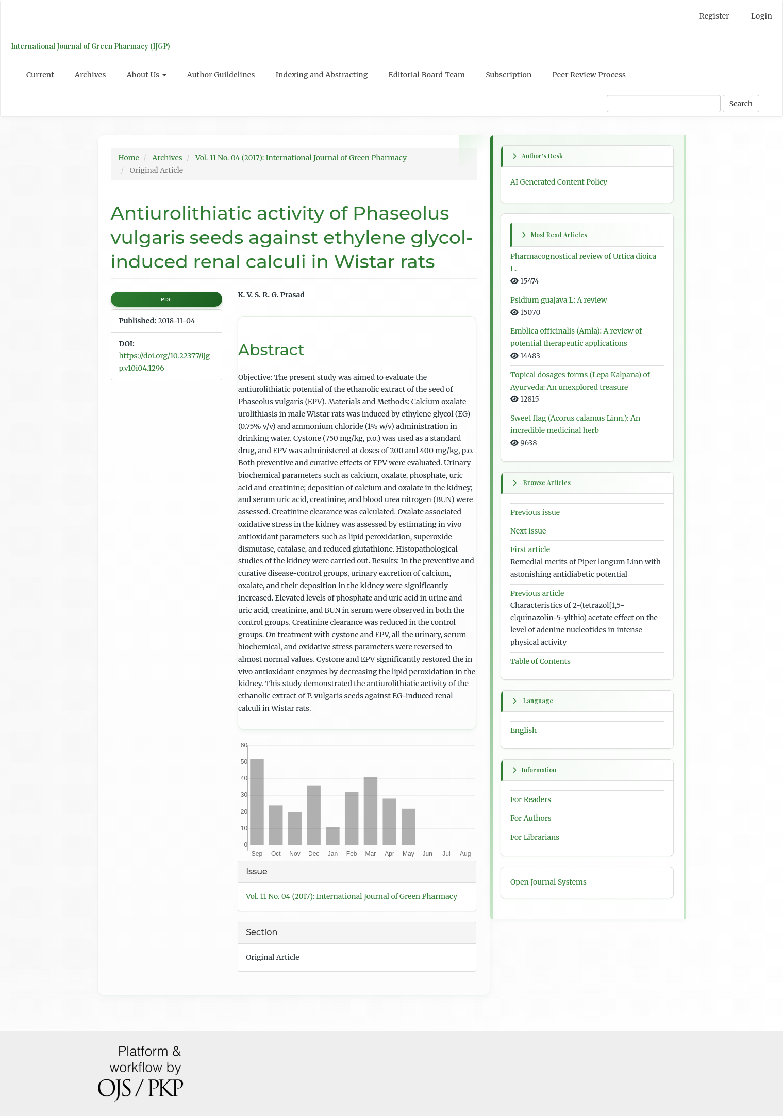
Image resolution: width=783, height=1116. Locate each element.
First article (530, 549)
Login (761, 16)
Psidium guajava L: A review (558, 300)
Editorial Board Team (427, 74)
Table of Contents (540, 660)
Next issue (528, 531)
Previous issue (535, 512)
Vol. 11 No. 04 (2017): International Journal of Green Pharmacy (301, 157)
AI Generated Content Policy (558, 181)
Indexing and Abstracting (322, 74)
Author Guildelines (221, 74)
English (523, 730)
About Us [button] (146, 74)
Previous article (537, 592)
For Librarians (534, 837)
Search (741, 103)
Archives (90, 74)
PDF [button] (166, 299)
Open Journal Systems (548, 882)
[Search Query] (664, 103)
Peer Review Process (589, 74)
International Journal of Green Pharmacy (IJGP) (90, 46)
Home (129, 157)
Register (714, 16)
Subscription (508, 74)
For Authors (531, 818)
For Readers (530, 799)
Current (40, 74)
